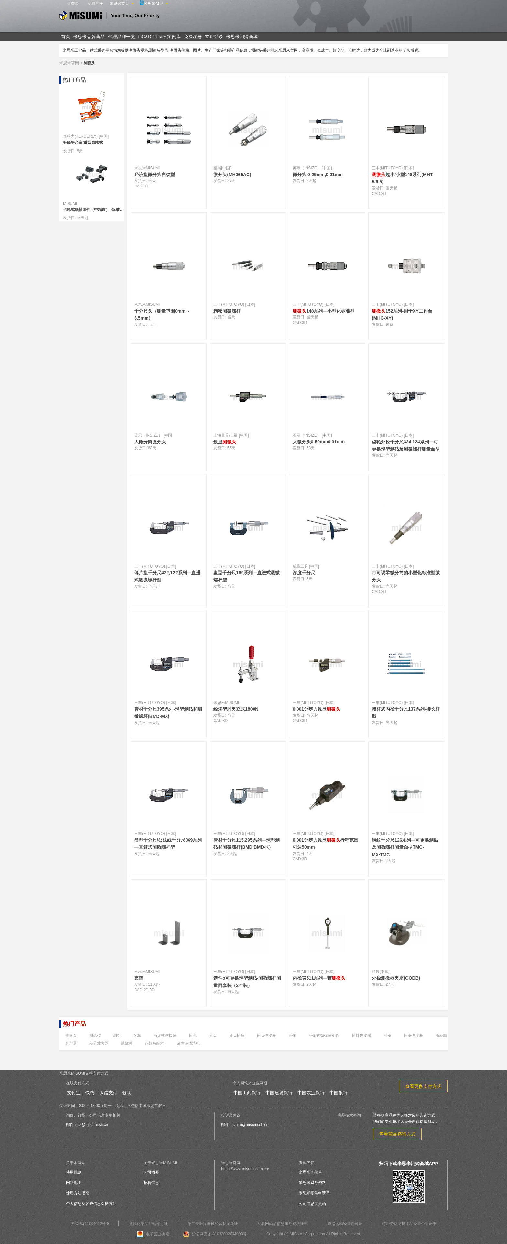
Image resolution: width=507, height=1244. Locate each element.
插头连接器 (266, 1035)
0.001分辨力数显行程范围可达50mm (325, 843)
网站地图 (73, 1182)
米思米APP (151, 3)
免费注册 (95, 3)
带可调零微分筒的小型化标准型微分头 (406, 576)
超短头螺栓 (154, 1043)
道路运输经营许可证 (345, 1223)
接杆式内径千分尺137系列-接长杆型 (406, 713)
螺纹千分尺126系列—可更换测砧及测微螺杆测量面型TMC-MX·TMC (405, 847)
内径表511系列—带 (319, 978)
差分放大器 (99, 1043)
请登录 (73, 3)
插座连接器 (413, 1035)
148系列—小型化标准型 (323, 311)
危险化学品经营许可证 (148, 1223)
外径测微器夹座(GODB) (396, 978)
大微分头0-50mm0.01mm (319, 441)
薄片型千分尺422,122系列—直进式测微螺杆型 (167, 576)
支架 (138, 978)
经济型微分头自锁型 (154, 174)
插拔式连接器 (165, 1035)
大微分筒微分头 (150, 441)
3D (146, 186)
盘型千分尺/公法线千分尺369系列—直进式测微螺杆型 (168, 843)
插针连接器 (361, 1035)
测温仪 (95, 1035)
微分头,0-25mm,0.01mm (318, 174)
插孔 (193, 1035)
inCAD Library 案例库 (159, 36)
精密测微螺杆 (227, 311)
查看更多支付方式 (423, 1086)
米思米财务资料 (312, 1182)
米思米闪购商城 (242, 36)
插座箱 (441, 1035)
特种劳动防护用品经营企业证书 (409, 1223)
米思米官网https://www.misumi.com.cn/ (245, 1166)
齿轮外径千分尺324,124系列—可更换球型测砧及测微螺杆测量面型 (406, 445)
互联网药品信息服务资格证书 (282, 1223)
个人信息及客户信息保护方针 (91, 1203)
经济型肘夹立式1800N (235, 709)
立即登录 (214, 36)
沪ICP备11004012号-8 (89, 1223)
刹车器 (71, 1043)
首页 (65, 36)
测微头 (71, 1035)
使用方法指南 (77, 1193)
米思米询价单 (310, 1172)
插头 (213, 1035)
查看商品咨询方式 (397, 1134)
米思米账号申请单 (314, 1193)
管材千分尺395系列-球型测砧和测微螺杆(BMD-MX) (168, 713)
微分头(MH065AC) (232, 174)
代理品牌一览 (121, 36)
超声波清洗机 (188, 1043)
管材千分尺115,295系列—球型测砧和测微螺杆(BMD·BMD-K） (246, 843)
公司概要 (151, 1172)
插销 (292, 1035)
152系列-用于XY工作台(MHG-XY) (402, 314)
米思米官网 (69, 63)
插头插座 (236, 1035)
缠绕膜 (127, 1043)
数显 (224, 441)
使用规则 (73, 1172)
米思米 (109, 17)
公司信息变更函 (312, 1203)
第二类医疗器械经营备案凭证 (213, 1223)
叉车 (137, 1035)
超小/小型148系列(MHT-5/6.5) (403, 178)
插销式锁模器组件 (324, 1035)
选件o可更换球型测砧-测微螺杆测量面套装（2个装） (247, 981)
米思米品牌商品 (89, 36)
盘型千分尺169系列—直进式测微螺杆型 (246, 576)
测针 (117, 1035)
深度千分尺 (304, 572)
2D (146, 990)
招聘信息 (151, 1182)
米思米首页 (119, 3)
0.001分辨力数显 (316, 709)
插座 (387, 1035)
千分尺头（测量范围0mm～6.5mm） (162, 314)
